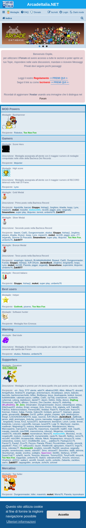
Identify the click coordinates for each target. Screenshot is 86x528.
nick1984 (15, 438)
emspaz (34, 407)
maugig (5, 431)
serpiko (5, 450)
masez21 (6, 210)
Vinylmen (6, 460)
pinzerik (78, 443)
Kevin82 (80, 419)
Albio (62, 390)
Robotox (18, 132)
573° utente (30, 390)
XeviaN (40, 460)
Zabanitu (66, 460)
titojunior (18, 163)
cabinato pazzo (23, 397)
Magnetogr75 (18, 426)
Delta (58, 400)
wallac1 (24, 460)
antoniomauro (43, 393)
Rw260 (55, 448)
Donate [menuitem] (37, 12)
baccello (6, 395)
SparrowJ (46, 453)
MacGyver (66, 424)
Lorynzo (16, 424)
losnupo (36, 424)
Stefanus (65, 453)
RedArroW (47, 445)
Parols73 (6, 443)
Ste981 (56, 453)
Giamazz (67, 412)
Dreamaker (31, 405)
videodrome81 (54, 457)
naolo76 (53, 436)
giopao (76, 412)
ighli (63, 414)
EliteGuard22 (8, 407)
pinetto (70, 443)
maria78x (32, 429)
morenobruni (36, 433)
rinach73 (69, 445)
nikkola (38, 438)
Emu (41, 407)
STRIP (74, 453)
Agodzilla (18, 207)
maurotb (14, 431)
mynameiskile (42, 436)
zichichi (45, 462)
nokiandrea (7, 441)
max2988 (24, 431)
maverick (41, 494)
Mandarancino (59, 426)
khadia (63, 207)
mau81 (76, 429)
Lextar (72, 421)
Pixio (15, 445)
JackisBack (46, 262)
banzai (27, 207)
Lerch (65, 421)
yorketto (56, 460)
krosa (17, 421)
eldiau (79, 405)
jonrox (38, 419)
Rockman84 (26, 448)
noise (78, 438)
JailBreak (76, 417)
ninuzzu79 (69, 438)
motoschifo (35, 210)
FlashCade (64, 409)
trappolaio (21, 457)
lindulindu (6, 424)
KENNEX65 (68, 419)
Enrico (48, 407)
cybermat (6, 400)
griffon (40, 414)
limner (80, 421)
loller (33, 494)
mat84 (64, 429)
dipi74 (17, 402)
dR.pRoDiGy (8, 405)
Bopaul (55, 260)
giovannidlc (14, 414)
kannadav (47, 419)
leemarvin (57, 421)
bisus (50, 395)
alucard (79, 390)
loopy (70, 207)
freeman (6, 412)
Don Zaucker (45, 402)
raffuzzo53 (28, 445)
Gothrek (18, 306)
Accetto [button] (63, 514)
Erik (55, 407)
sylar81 (19, 455)
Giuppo (36, 207)
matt (70, 429)
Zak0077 (60, 212)
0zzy (21, 390)
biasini (17, 232)
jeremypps (20, 419)
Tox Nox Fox (29, 132)
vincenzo (75, 457)
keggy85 (57, 419)
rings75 (78, 445)
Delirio (52, 400)
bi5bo (33, 395)
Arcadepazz (57, 393)
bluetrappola (60, 395)
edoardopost (68, 405)
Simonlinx (63, 450)
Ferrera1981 (34, 409)
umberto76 (49, 212)
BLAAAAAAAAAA (42, 260)
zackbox (75, 460)
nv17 (24, 441)
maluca (30, 426)
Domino (33, 402)
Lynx (16, 187)
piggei (53, 210)
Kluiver (21, 235)
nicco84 (6, 438)
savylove (65, 448)
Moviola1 (70, 433)
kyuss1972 (32, 421)
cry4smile (73, 397)
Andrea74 (20, 393)
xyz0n (48, 460)
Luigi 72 (55, 424)
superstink (68, 265)
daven (44, 400)
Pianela (27, 265)
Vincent (66, 457)
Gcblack (48, 412)
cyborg (15, 400)
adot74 (40, 390)
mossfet (24, 210)
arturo (67, 393)
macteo (75, 424)
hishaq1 (45, 207)
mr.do (79, 433)
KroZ (23, 421)
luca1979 (45, 424)
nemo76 (79, 436)
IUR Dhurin (33, 262)
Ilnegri (5, 417)
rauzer (38, 445)
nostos (17, 441)
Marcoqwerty (8, 429)
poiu (59, 210)
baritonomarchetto (20, 395)
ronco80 (47, 448)
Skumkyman (8, 453)
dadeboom (25, 400)
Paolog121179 (68, 441)
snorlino (27, 453)
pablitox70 (54, 441)
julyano (5, 235)
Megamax (58, 431)
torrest (40, 212)
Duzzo (58, 405)
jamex (5, 419)
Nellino (70, 436)
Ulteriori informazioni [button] (21, 521)
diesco (66, 400)
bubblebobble (8, 397)
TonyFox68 (69, 455)
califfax (35, 397)
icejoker (56, 414)
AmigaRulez (8, 393)
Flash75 (54, 409)
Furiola (5, 262)
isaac (34, 417)
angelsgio (18, 260)
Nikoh (46, 438)
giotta (4, 414)
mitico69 (17, 433)
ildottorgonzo (72, 414)
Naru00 (62, 436)
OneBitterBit (34, 441)
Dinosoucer (7, 402)
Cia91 (24, 232)
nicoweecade (27, 438)
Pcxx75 (23, 443)
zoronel (53, 462)
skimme (79, 450)
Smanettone (8, 212)
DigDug (74, 400)
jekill (11, 419)
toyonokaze (78, 494)
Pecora (31, 443)
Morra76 (48, 433)
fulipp (21, 412)
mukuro (17, 436)
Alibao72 (70, 390)
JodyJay (30, 419)
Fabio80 (75, 407)
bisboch (28, 260)
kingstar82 (68, 262)
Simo (44, 450)
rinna (4, 448)
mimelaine (69, 431)
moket (15, 210)
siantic (28, 450)
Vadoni (42, 457)
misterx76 (7, 433)
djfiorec (24, 402)
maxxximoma (36, 431)
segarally (66, 210)
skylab (18, 453)
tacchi (27, 455)
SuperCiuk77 (8, 455)
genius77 (57, 412)
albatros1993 (52, 390)
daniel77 (36, 400)
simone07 (53, 450)
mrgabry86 (7, 436)
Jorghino (54, 207)
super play (21, 212)
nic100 (45, 210)
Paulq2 (15, 443)
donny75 (57, 402)
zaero (5, 462)
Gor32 (33, 414)
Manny (71, 426)
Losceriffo (26, 424)
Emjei (26, 407)
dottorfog (66, 402)
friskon (14, 412)
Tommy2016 (57, 455)
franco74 (75, 409)
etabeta (61, 407)
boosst (78, 395)
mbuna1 (48, 431)
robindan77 (13, 448)
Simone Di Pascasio (22, 237)
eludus (49, 232)
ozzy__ (44, 441)
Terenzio (35, 455)
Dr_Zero (20, 405)
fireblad (45, 409)
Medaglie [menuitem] (14, 12)
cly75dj (51, 397)
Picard (48, 443)
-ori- (16, 390)
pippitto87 (7, 445)
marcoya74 (21, 429)
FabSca (6, 409)
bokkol (71, 395)
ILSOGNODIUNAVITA (20, 417)
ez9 (68, 407)
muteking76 (28, 436)
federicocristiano (19, 409)
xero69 (32, 460)
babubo (75, 393)
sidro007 (36, 450)
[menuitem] (25, 12)
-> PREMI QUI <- (59, 78)
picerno (27, 306)
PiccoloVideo (59, 443)
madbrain (6, 426)
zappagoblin (24, 462)
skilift (72, 450)
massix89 (54, 429)
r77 (78, 235)
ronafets (38, 448)
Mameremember (43, 426)
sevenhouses (16, 450)
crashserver (61, 397)
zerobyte (36, 462)
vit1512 (15, 460)
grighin (48, 414)
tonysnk (79, 455)
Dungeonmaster (36, 232)
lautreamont (45, 421)
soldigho (36, 453)
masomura (43, 429)
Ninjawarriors (56, 438)
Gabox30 (37, 412)
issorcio (42, 417)
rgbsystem (59, 445)
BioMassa (42, 395)
